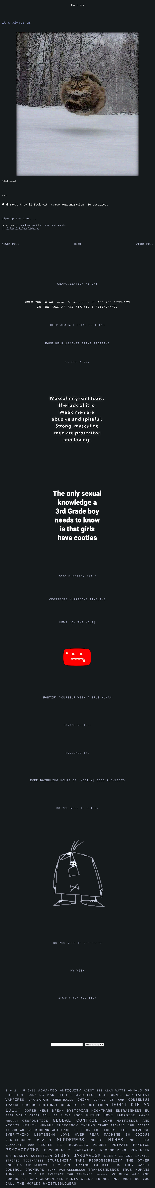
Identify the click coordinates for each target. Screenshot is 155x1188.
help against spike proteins (77, 325)
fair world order (24, 1115)
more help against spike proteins (77, 343)
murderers (74, 1140)
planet (102, 1145)
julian (19, 1130)
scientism (43, 1156)
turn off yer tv (26, 1174)
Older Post (144, 244)
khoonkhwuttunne (54, 1130)
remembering (115, 1150)
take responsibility (100, 1161)
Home (77, 244)
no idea (140, 1140)
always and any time (77, 998)
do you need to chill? (77, 808)
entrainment (130, 1111)
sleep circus (119, 1156)
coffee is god (111, 1100)
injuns (89, 1125)
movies (47, 1140)
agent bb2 (94, 1090)
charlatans (41, 1100)
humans (48, 1125)
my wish (77, 970)
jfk (132, 1125)
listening (47, 1135)
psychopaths (24, 1150)
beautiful (87, 1095)
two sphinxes (81, 1174)
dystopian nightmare (91, 1111)
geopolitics (37, 1121)
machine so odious (127, 1135)
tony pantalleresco (68, 1170)
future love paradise (112, 1115)
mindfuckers (21, 1140)
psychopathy (59, 1150)
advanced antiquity (61, 1091)
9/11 (33, 1090)
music (99, 1140)
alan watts (116, 1090)
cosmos (30, 1105)
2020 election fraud (77, 576)
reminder (140, 1150)
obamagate (16, 1145)
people (47, 1145)
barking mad (29, 225)
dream (59, 1111)
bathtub (66, 1095)
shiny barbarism (79, 1155)
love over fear (82, 1135)
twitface (57, 1174)
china (86, 1100)
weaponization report (77, 283)
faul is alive (58, 1115)
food (79, 1115)
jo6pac (144, 1125)
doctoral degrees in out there (75, 1105)
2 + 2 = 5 (16, 1090)
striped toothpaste (53, 225)
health (31, 1125)
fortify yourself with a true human (77, 697)
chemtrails (65, 1100)
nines (119, 1140)
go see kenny (77, 362)
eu (147, 1111)
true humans (136, 1170)
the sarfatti (38, 1165)
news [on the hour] (77, 622)
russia (22, 1156)
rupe (9, 1156)
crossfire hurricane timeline (77, 599)
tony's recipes (77, 725)
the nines (77, 5)
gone (110, 1121)
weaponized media (60, 1179)
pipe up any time (16, 218)
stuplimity (62, 1161)
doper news (38, 1111)
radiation (87, 1150)
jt (8, 1130)
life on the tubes (96, 1130)
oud (33, 1145)
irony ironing (112, 1125)
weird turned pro (102, 1179)
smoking (143, 1156)
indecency (69, 1125)
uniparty (104, 1174)
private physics (131, 1145)
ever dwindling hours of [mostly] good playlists (77, 780)
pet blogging (75, 1145)
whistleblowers (59, 1184)
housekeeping (77, 753)
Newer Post (10, 244)
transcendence (105, 1170)
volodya (122, 1174)
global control (78, 1120)
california (112, 1095)
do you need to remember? (77, 943)
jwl (31, 1130)
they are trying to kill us (87, 1165)
